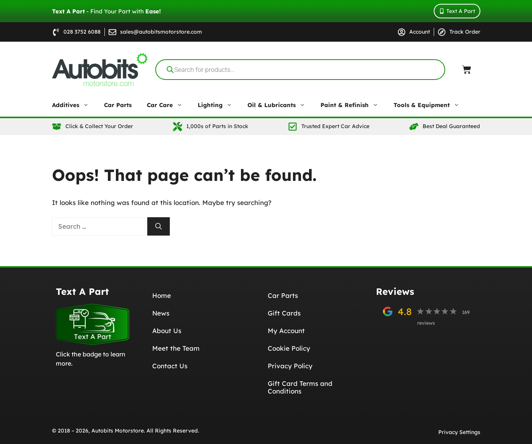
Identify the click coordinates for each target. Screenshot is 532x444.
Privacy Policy (290, 366)
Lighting (219, 105)
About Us (166, 331)
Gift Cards (284, 313)
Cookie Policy (289, 348)
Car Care (168, 105)
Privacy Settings (459, 432)
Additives (74, 105)
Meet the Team (176, 348)
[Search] (158, 226)
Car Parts (118, 105)
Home (161, 295)
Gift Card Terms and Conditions (300, 387)
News (160, 313)
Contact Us (169, 366)
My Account (286, 331)
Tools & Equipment (430, 105)
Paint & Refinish (353, 105)
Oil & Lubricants (280, 105)
